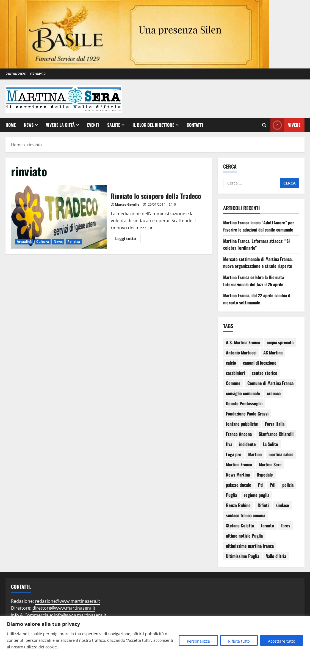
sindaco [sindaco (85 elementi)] (282, 505)
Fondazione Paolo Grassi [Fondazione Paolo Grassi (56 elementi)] (247, 413)
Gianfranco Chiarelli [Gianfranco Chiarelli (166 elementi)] (276, 434)
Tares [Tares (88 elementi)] (285, 525)
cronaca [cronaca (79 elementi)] (274, 393)
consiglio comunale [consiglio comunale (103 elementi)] (243, 393)
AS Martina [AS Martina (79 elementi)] (273, 352)
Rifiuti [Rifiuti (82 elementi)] (263, 505)
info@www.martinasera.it (80, 615)
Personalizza (198, 641)
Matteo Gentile (127, 204)
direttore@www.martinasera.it (63, 608)
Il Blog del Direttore (153, 125)
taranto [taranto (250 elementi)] (267, 525)
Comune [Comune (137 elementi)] (233, 383)
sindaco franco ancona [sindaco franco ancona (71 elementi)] (245, 515)
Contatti (195, 125)
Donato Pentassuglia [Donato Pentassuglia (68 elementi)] (244, 403)
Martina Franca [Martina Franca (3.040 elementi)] (239, 464)
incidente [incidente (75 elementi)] (247, 444)
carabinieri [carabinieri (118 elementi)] (235, 373)
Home (10, 125)
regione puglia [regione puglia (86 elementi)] (256, 495)
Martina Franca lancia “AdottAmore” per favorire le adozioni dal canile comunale (258, 226)
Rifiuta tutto (239, 641)
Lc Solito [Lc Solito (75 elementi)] (270, 444)
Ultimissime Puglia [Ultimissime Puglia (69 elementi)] (242, 556)
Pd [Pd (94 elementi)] (260, 484)
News (29, 125)
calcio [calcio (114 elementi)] (231, 362)
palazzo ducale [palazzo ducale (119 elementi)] (238, 484)
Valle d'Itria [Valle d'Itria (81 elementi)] (276, 556)
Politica (73, 241)
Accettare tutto (281, 641)
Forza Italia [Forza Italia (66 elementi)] (274, 423)
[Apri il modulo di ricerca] (264, 125)
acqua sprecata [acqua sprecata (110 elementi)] (280, 342)
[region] (155, 635)
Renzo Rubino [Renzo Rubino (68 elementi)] (238, 505)
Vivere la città (60, 125)
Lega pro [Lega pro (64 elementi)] (233, 454)
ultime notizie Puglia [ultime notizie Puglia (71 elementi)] (244, 535)
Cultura (42, 241)
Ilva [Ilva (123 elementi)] (229, 444)
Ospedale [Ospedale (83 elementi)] (265, 474)
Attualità (24, 241)
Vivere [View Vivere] (285, 125)
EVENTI (93, 125)
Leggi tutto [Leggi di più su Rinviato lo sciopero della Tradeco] (127, 237)
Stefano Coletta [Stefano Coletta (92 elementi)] (240, 525)
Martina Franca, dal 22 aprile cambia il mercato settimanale (256, 299)
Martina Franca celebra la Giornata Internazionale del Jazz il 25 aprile (253, 281)
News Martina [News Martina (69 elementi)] (238, 474)
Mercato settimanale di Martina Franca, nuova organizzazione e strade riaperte (258, 262)
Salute (113, 125)
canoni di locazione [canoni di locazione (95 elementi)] (259, 362)
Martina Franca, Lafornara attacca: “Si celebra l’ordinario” (256, 244)
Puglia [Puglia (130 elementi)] (231, 495)
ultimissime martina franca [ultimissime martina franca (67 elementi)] (250, 546)
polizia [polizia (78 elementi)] (288, 484)
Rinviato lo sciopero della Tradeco (59, 217)
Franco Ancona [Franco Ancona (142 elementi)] (239, 434)
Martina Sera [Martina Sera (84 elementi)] (270, 464)
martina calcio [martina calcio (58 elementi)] (281, 454)
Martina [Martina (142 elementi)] (255, 454)
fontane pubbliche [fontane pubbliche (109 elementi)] (242, 423)
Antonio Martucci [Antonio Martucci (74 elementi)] (241, 352)
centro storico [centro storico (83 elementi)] (264, 373)
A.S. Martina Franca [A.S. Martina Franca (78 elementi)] (243, 342)
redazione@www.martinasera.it (67, 601)
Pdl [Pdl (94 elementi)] (272, 484)
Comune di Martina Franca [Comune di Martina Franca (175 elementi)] (270, 383)
